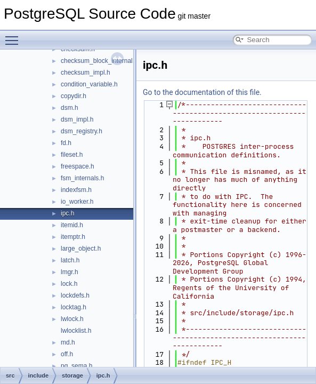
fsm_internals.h (82, 178)
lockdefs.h (75, 295)
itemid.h (72, 225)
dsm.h (69, 107)
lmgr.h (69, 272)
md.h (68, 342)
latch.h (70, 260)
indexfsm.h (76, 190)
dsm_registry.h (81, 131)
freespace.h (77, 166)
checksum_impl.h (85, 72)
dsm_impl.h (77, 119)
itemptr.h (73, 237)
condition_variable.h (89, 84)
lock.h (69, 283)
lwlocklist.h (76, 330)
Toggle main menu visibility (14, 35)
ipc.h (67, 213)
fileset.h (72, 154)
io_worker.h (77, 201)
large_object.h (81, 248)
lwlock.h (72, 319)
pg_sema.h (76, 366)
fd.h (66, 143)
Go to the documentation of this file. (202, 92)
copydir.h (73, 96)
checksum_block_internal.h (99, 61)
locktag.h (73, 307)
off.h (67, 354)
